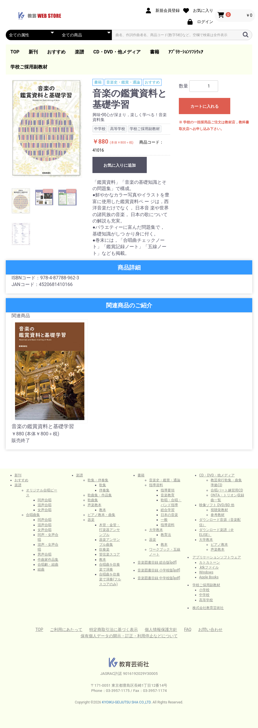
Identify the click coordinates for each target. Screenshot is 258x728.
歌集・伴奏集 (98, 480)
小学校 (204, 590)
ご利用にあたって (66, 629)
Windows (206, 572)
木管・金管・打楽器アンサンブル (109, 530)
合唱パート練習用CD (227, 490)
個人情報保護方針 (161, 629)
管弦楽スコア (109, 554)
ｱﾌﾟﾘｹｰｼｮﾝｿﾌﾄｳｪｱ (185, 52)
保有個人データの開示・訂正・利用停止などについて (129, 636)
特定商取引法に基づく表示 (113, 629)
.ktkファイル (208, 567)
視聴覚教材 (219, 510)
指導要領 (168, 490)
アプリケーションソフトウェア (216, 557)
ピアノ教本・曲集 (101, 515)
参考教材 (217, 515)
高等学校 (206, 600)
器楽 (91, 520)
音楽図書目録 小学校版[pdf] (159, 570)
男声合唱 (44, 554)
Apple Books (208, 577)
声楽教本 (94, 505)
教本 (102, 510)
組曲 (41, 569)
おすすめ (56, 52)
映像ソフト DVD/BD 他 (216, 505)
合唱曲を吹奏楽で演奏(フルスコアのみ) (110, 579)
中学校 (204, 595)
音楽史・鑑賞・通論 (123, 82)
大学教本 (156, 530)
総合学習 (168, 510)
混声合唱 (44, 505)
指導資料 (156, 485)
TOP (14, 52)
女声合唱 (44, 510)
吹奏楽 (104, 549)
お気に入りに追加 (119, 165)
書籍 (154, 52)
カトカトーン (209, 562)
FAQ (187, 629)
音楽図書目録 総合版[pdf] (157, 562)
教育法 (166, 535)
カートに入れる (204, 106)
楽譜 (79, 52)
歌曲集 (93, 500)
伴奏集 (104, 490)
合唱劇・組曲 (48, 564)
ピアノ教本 (219, 545)
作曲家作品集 (48, 560)
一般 (164, 520)
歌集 (102, 485)
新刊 (33, 52)
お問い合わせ (210, 629)
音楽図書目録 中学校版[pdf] (159, 578)
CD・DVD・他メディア (117, 52)
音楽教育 (168, 495)
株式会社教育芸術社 (208, 608)
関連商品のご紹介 (129, 305)
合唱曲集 (33, 515)
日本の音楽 (169, 515)
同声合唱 (44, 500)
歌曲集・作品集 (100, 495)
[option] (47, 128)
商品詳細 (129, 267)
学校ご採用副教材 (28, 67)
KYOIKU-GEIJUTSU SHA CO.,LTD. (127, 702)
